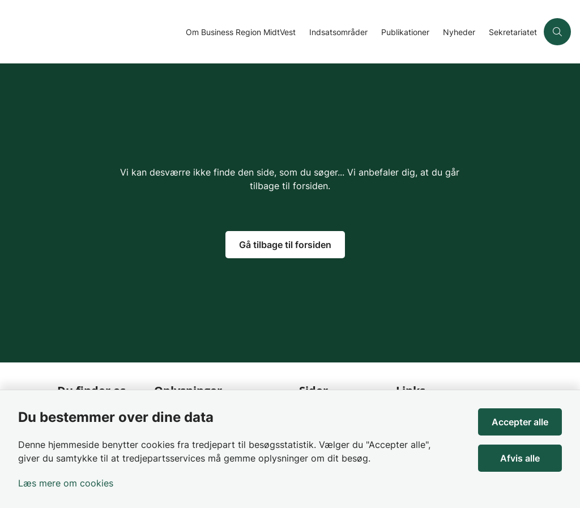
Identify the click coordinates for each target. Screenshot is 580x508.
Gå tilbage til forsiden (285, 244)
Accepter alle (520, 422)
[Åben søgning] (557, 31)
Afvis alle (520, 458)
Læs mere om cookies (65, 483)
